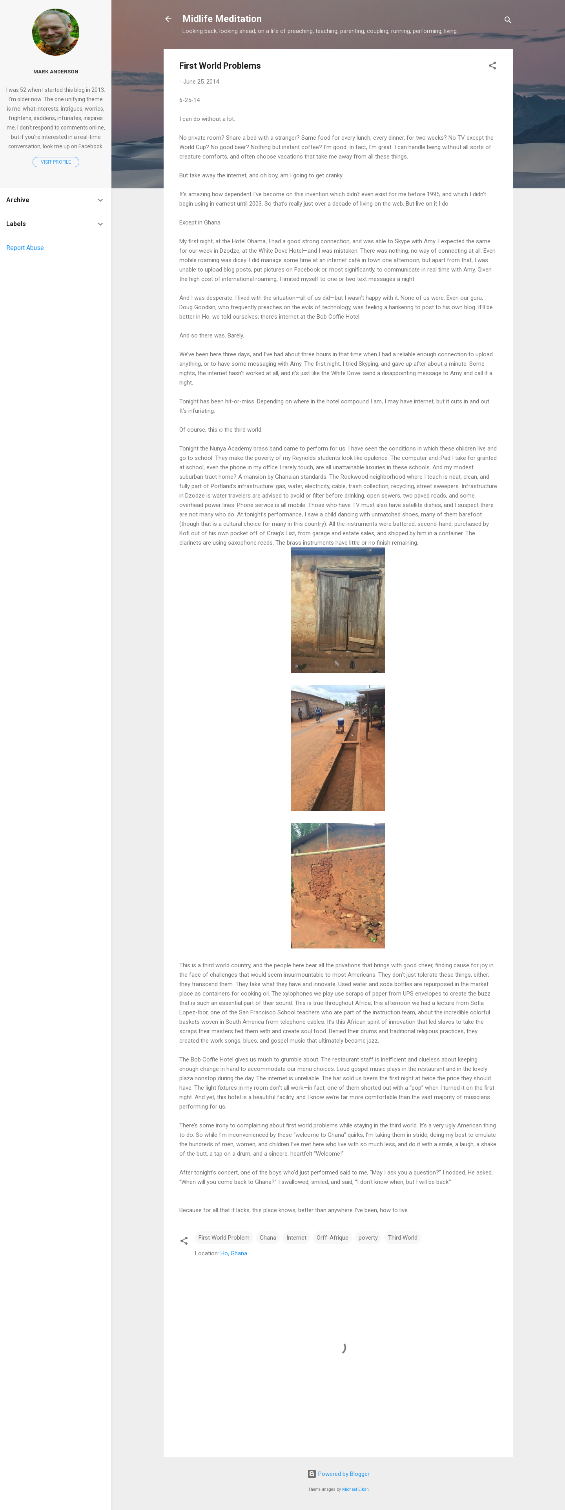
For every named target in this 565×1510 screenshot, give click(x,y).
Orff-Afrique (332, 1237)
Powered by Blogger (338, 1473)
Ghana (268, 1237)
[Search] (508, 21)
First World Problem (224, 1237)
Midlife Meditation (222, 18)
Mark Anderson (55, 71)
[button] (492, 67)
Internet (296, 1237)
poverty (368, 1237)
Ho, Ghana (234, 1253)
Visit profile (56, 162)
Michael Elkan (355, 1489)
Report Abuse (25, 248)
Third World (402, 1237)
